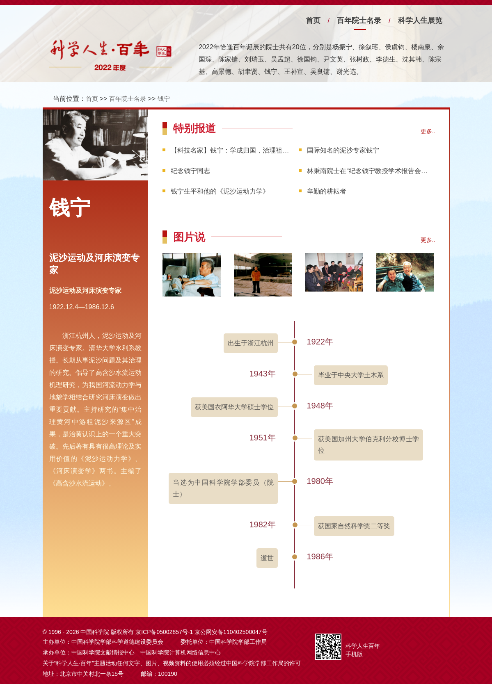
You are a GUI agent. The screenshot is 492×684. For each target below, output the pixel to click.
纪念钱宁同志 (190, 170)
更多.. (428, 131)
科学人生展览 (420, 20)
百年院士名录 (359, 20)
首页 (313, 20)
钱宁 (164, 98)
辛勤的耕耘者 (326, 191)
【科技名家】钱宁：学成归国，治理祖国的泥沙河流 (231, 150)
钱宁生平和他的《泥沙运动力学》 (220, 191)
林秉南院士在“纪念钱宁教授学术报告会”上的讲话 (367, 170)
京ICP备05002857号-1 (164, 632)
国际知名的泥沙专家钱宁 (343, 150)
